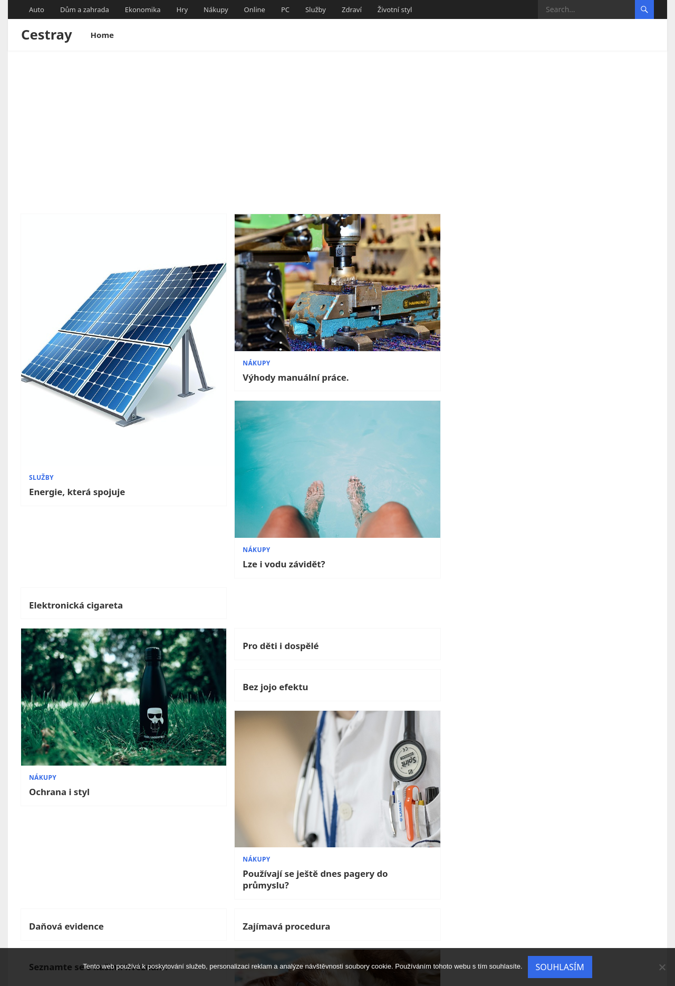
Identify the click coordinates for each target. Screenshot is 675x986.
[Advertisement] (337, 130)
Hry (182, 9)
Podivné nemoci (546, 861)
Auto (36, 9)
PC (285, 9)
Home (102, 35)
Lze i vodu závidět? (391, 341)
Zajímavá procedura (233, 629)
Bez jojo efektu (383, 467)
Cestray (46, 34)
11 (352, 928)
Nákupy (216, 9)
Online (254, 9)
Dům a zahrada (84, 9)
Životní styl (395, 9)
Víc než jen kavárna (553, 719)
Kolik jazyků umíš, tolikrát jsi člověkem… (92, 880)
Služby (315, 9)
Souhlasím (560, 967)
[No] (662, 967)
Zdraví (352, 9)
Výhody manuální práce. (243, 341)
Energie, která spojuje (77, 425)
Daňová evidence (66, 629)
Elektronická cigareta (558, 231)
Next (636, 928)
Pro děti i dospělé (228, 467)
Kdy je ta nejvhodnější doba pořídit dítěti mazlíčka (250, 867)
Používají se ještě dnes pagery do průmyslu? (577, 582)
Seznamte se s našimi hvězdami (397, 635)
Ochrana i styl (59, 577)
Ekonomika (143, 9)
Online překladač (387, 862)
